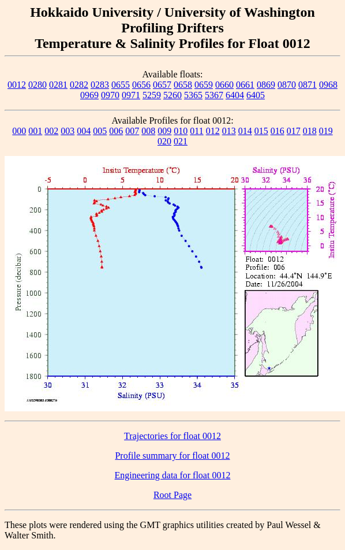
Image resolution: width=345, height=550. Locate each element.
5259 (151, 95)
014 (245, 131)
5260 (172, 95)
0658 (183, 85)
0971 (131, 95)
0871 (307, 85)
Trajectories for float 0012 (172, 436)
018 (310, 131)
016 (277, 131)
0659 (203, 85)
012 (213, 131)
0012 (16, 85)
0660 (224, 85)
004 (84, 131)
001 (35, 131)
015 (261, 131)
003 (67, 131)
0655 (120, 85)
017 (294, 131)
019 (326, 131)
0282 (79, 85)
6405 (255, 95)
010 (180, 131)
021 (180, 141)
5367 (214, 95)
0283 (100, 85)
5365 (193, 95)
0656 (141, 85)
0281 (58, 85)
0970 (110, 95)
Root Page (172, 495)
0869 (266, 85)
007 (132, 131)
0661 (245, 85)
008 (148, 131)
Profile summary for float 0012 (172, 455)
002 (51, 131)
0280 (37, 85)
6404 (235, 95)
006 (116, 131)
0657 (162, 85)
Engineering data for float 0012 (173, 475)
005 (100, 131)
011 (196, 131)
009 (164, 131)
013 (229, 131)
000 (19, 131)
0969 (89, 95)
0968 (328, 85)
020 (164, 141)
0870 (287, 85)
